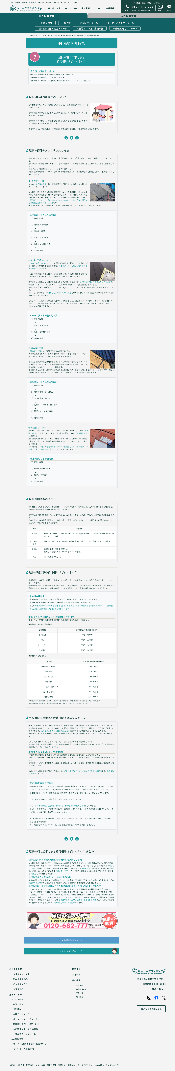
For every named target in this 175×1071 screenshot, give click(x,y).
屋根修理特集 (67, 36)
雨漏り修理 (46, 22)
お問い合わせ (81, 989)
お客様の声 (18, 988)
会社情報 (110, 8)
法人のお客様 (17, 1038)
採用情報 (79, 996)
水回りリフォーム (89, 22)
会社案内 (79, 985)
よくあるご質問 (20, 983)
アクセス (79, 993)
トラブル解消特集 (54, 36)
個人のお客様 (17, 999)
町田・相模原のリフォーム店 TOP (36, 36)
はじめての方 (54, 8)
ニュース (98, 8)
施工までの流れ (20, 978)
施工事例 (85, 8)
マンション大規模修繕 (23, 1048)
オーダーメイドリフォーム (120, 22)
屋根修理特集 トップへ (71, 940)
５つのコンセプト (21, 973)
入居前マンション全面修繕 (89, 28)
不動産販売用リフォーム (125, 28)
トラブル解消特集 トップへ (71, 951)
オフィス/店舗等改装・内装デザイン (30, 1043)
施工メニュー (71, 8)
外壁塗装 (66, 22)
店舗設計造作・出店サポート (52, 28)
